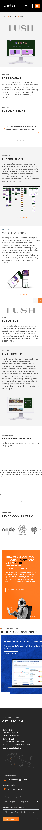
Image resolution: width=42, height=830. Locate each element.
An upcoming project (9, 776)
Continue (11, 819)
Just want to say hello (9, 785)
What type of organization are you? (14, 807)
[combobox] (21, 801)
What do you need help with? (12, 797)
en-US (26, 6)
